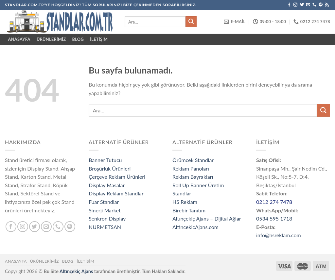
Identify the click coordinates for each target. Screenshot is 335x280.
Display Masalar (107, 185)
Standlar (181, 193)
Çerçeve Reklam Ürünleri (117, 176)
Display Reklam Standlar (116, 193)
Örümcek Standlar (193, 160)
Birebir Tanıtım (188, 210)
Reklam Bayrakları (192, 176)
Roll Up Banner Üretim (198, 185)
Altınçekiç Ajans (76, 271)
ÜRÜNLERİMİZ (51, 39)
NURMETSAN (105, 227)
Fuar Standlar (104, 202)
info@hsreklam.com (278, 235)
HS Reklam (184, 202)
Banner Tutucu (105, 160)
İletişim (99, 39)
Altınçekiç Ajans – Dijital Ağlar (206, 218)
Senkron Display (107, 218)
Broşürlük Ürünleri (110, 168)
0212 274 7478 (274, 202)
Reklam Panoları (190, 168)
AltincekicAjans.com (195, 227)
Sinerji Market (105, 210)
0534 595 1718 (274, 218)
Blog (78, 39)
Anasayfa (16, 261)
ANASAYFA (19, 39)
